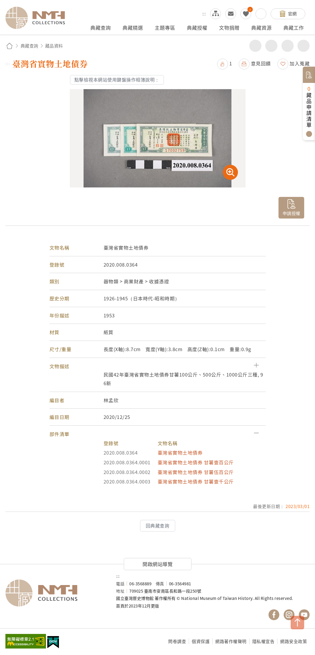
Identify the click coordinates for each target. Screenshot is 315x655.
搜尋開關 (261, 13)
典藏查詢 (29, 45)
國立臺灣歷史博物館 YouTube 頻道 (304, 614)
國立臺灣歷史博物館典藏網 (38, 17)
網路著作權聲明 (231, 641)
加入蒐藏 (300, 63)
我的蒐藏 (245, 13)
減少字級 (303, 46)
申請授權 (291, 213)
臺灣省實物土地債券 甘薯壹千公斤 (196, 481)
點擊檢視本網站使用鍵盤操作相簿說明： (117, 79)
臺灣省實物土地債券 (180, 452)
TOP (297, 622)
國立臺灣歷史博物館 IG (289, 614)
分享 (255, 46)
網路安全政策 (293, 641)
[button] (157, 366)
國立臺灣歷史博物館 (55, 593)
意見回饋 (261, 63)
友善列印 (271, 46)
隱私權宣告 (263, 641)
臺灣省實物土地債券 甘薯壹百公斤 (196, 462)
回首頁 (9, 46)
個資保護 (201, 641)
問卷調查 (177, 641)
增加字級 (287, 46)
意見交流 (230, 13)
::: (204, 13)
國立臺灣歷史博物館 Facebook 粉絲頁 (273, 614)
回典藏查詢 (158, 525)
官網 (292, 13)
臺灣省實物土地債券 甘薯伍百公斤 (196, 472)
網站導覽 (215, 13)
